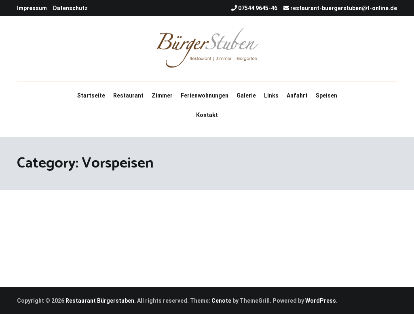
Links (271, 95)
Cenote (221, 300)
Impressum (32, 8)
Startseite (91, 95)
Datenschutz (70, 8)
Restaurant (128, 95)
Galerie (246, 95)
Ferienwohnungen (204, 95)
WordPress (320, 300)
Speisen (326, 95)
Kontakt (207, 115)
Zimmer (162, 95)
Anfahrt (297, 95)
